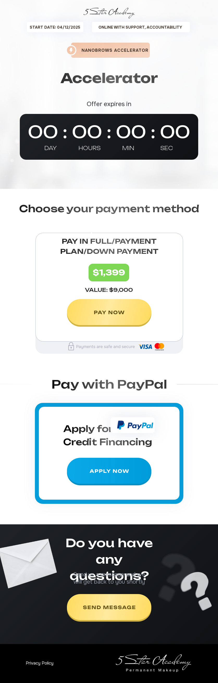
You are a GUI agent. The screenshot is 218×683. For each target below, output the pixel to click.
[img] (109, 313)
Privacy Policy (39, 663)
